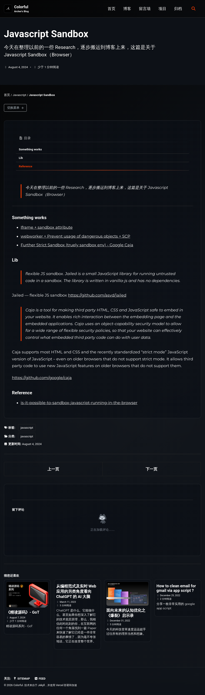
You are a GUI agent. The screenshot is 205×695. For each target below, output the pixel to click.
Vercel (59, 685)
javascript (26, 427)
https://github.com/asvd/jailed (97, 295)
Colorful (21, 9)
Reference (25, 166)
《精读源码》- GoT (22, 612)
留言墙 (145, 8)
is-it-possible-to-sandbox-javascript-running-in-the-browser (79, 402)
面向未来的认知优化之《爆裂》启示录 (125, 613)
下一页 (151, 469)
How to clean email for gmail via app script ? (176, 588)
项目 (162, 8)
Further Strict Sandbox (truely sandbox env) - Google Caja (77, 245)
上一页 (53, 469)
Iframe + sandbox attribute (47, 227)
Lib (21, 157)
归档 (178, 8)
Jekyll (41, 685)
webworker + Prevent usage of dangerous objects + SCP (75, 236)
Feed (40, 678)
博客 (127, 8)
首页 (111, 8)
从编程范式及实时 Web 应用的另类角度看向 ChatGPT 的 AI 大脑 (76, 591)
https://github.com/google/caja (42, 377)
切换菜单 (13, 107)
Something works (30, 149)
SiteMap (21, 678)
